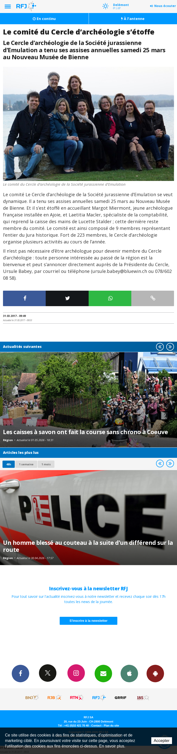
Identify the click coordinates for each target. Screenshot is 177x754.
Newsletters (103, 673)
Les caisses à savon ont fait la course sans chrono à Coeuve (85, 432)
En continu (44, 18)
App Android (155, 673)
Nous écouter (165, 6)
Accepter (162, 741)
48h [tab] (8, 464)
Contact (96, 725)
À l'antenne (133, 18)
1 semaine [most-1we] (26, 464)
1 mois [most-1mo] (46, 464)
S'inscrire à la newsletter (89, 621)
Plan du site (111, 725)
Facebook (20, 673)
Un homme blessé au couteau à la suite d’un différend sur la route (88, 546)
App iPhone (129, 673)
